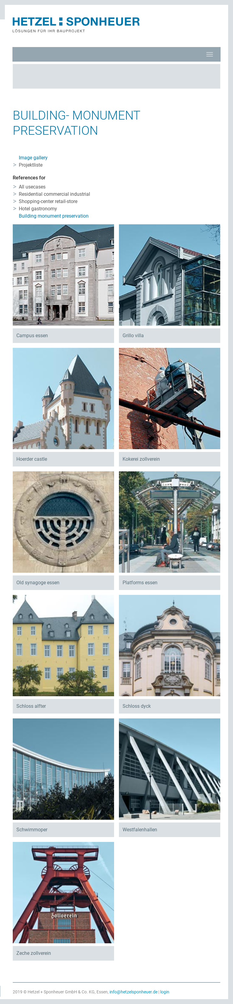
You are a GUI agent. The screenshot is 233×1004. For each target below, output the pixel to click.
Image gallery (33, 158)
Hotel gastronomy (38, 209)
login (164, 991)
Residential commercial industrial (54, 194)
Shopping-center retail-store (48, 201)
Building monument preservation (54, 216)
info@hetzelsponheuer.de (133, 991)
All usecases (32, 187)
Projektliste (30, 165)
